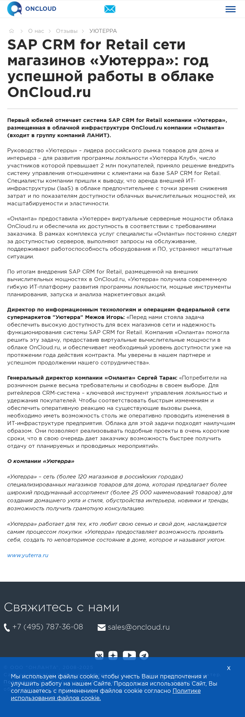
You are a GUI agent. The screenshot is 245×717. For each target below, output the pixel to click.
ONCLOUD (32, 9)
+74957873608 (166, 9)
